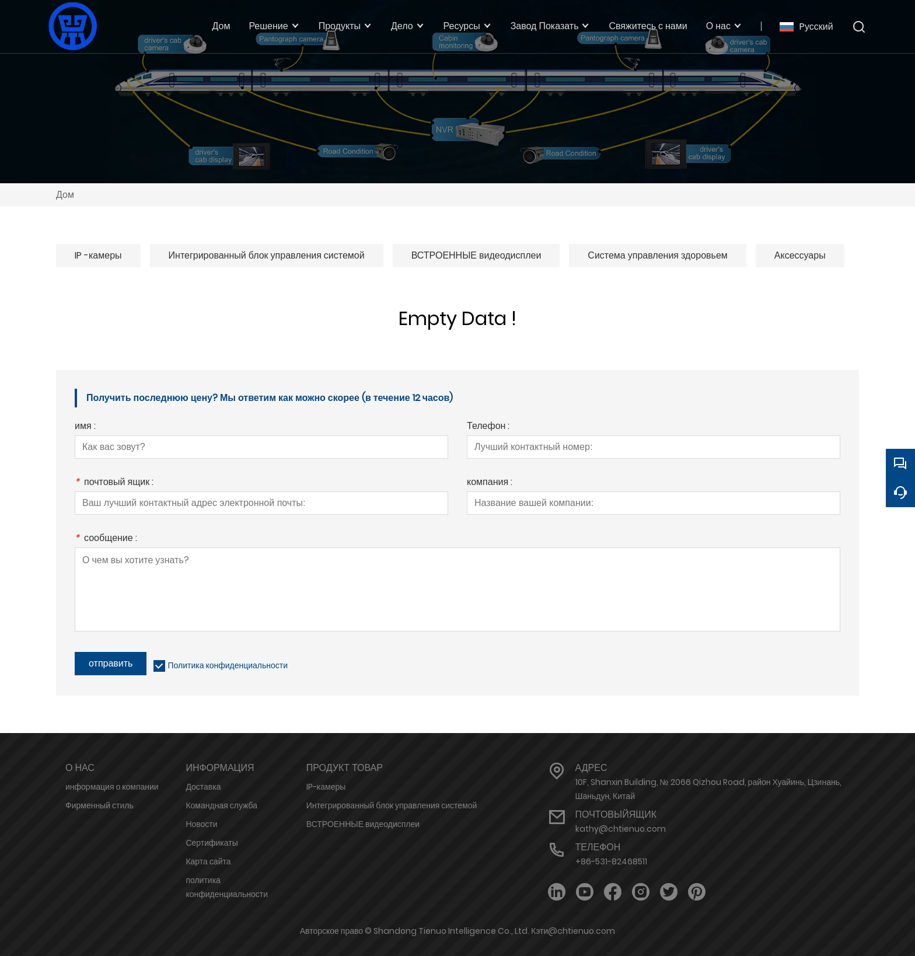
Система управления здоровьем (657, 255)
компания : (489, 483)
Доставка (203, 787)
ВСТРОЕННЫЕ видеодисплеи (476, 255)
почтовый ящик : (114, 483)
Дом (65, 194)
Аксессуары (800, 255)
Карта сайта (208, 861)
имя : (85, 426)
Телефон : (488, 426)
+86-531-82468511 (611, 861)
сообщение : (106, 539)
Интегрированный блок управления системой (267, 255)
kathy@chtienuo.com (620, 829)
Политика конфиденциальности (227, 665)
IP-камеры (325, 787)
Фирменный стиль (99, 805)
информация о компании (112, 787)
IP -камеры (98, 255)
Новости (201, 824)
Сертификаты (212, 843)
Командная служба (221, 805)
